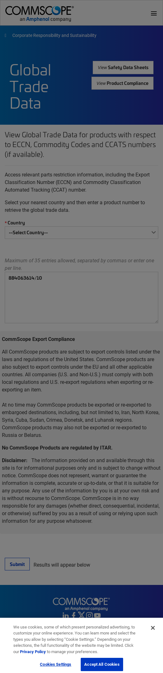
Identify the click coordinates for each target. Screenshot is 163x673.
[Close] (153, 631)
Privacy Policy (33, 655)
